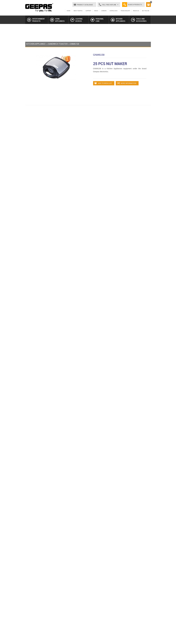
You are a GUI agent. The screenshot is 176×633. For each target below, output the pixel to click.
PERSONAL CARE (97, 20)
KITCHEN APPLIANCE (36, 43)
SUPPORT (88, 11)
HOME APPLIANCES (57, 20)
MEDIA (96, 11)
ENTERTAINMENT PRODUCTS (36, 20)
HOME (68, 11)
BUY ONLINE (145, 11)
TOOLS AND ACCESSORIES (138, 20)
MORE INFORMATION (126, 83)
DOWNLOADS (113, 11)
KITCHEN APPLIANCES (118, 20)
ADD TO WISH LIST (103, 83)
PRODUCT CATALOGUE (85, 5)
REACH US (136, 11)
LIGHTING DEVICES (76, 20)
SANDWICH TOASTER (58, 43)
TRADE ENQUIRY (125, 11)
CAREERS (104, 11)
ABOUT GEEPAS (77, 11)
